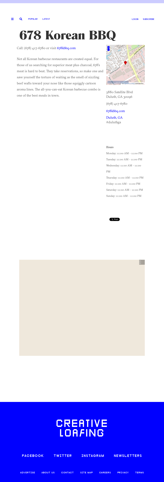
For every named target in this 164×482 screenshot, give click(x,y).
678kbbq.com (66, 48)
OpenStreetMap (129, 83)
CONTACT (67, 473)
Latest (46, 19)
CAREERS (105, 473)
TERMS (139, 473)
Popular (32, 19)
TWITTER (63, 456)
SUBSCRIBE (148, 19)
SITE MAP (86, 473)
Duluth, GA (114, 117)
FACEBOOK (33, 456)
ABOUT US (48, 473)
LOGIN (135, 19)
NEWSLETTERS (128, 456)
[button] (142, 262)
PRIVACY (123, 473)
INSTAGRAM (93, 456)
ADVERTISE (27, 473)
